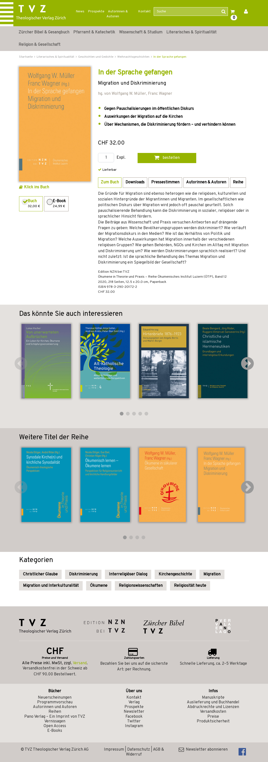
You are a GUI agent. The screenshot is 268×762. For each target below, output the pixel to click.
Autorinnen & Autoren (117, 14)
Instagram (134, 726)
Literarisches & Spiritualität (191, 32)
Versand (80, 663)
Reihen (55, 711)
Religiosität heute (190, 585)
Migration (211, 574)
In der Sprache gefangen (169, 57)
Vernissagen (54, 721)
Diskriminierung (83, 574)
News (80, 11)
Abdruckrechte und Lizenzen (213, 707)
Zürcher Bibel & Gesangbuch (44, 32)
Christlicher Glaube (40, 574)
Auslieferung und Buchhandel (213, 702)
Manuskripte (213, 697)
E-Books (54, 730)
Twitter (134, 721)
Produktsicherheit (213, 721)
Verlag (134, 702)
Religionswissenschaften (141, 585)
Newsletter (134, 711)
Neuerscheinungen (55, 697)
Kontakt (144, 11)
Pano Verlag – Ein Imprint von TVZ (54, 716)
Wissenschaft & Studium (140, 32)
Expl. (121, 157)
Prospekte (96, 11)
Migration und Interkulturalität (51, 585)
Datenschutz (138, 749)
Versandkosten (213, 711)
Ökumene (98, 585)
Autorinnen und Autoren (55, 707)
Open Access (55, 726)
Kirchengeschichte (175, 574)
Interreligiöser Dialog (128, 574)
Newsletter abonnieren (203, 749)
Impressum (114, 749)
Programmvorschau (55, 702)
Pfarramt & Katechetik (94, 32)
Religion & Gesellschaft (39, 44)
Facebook (134, 716)
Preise (213, 716)
